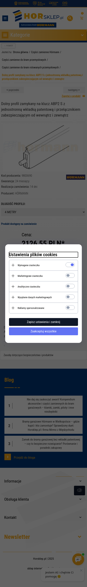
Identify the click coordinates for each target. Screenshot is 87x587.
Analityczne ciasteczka (29, 286)
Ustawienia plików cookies (33, 254)
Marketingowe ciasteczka (30, 275)
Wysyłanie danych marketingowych (35, 297)
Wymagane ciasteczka (28, 265)
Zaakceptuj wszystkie (43, 331)
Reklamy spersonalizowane (31, 308)
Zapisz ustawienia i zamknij (43, 322)
